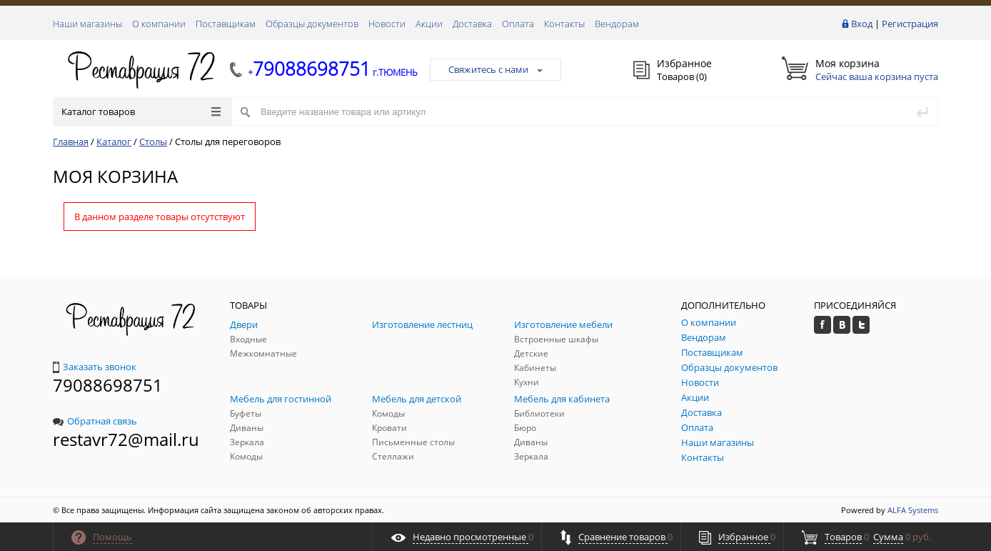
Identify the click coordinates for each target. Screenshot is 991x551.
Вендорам (617, 23)
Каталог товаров (141, 111)
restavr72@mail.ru (126, 439)
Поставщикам (226, 23)
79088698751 (108, 385)
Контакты (564, 23)
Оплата (518, 23)
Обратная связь (95, 421)
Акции (429, 23)
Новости (387, 23)
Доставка (472, 23)
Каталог (113, 141)
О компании (159, 23)
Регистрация (910, 23)
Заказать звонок (94, 366)
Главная (71, 141)
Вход (861, 23)
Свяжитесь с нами (495, 69)
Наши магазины (87, 23)
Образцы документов (312, 23)
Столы (153, 141)
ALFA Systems (912, 510)
